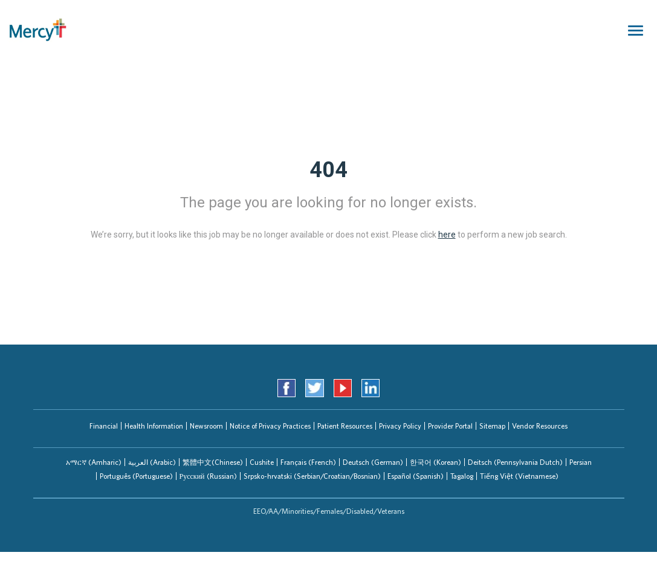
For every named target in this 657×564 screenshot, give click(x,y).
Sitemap (492, 426)
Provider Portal (450, 426)
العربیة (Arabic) (152, 462)
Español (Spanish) (415, 476)
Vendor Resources (540, 426)
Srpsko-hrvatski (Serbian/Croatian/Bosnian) (312, 476)
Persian (580, 462)
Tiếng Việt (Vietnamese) (519, 476)
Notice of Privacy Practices (270, 426)
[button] (94, 462)
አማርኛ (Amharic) (93, 462)
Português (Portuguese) (136, 476)
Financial (103, 426)
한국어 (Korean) (435, 462)
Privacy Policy (400, 426)
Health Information (154, 426)
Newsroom (206, 426)
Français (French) (308, 462)
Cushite (262, 462)
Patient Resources (344, 426)
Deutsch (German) (373, 462)
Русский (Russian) (208, 476)
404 (328, 170)
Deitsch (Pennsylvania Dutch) (515, 462)
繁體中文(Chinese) (213, 462)
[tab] (94, 462)
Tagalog (461, 476)
